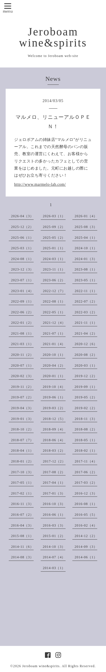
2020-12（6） (86, 344)
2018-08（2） (86, 429)
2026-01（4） (86, 216)
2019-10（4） (54, 387)
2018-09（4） (54, 429)
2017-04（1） (54, 483)
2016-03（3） (54, 525)
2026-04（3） (22, 216)
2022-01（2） (22, 323)
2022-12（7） (54, 291)
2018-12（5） (54, 419)
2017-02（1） (22, 493)
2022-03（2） (86, 312)
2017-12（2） (54, 461)
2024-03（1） (54, 259)
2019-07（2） (22, 397)
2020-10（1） (54, 355)
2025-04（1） (86, 238)
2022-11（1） (86, 291)
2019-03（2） (54, 408)
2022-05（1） (54, 312)
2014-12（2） (86, 536)
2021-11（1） (86, 323)
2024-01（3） (86, 259)
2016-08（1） (86, 504)
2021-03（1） (22, 344)
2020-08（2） (86, 355)
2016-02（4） (86, 525)
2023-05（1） (86, 280)
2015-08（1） (22, 536)
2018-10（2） (22, 429)
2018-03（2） (54, 451)
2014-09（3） (86, 547)
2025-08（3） (86, 227)
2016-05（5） (86, 515)
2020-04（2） (54, 365)
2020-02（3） (22, 376)
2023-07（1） (22, 280)
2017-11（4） (86, 461)
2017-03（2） (86, 483)
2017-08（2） (54, 472)
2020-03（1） (86, 365)
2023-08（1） (86, 269)
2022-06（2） (22, 312)
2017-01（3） (54, 493)
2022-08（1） (54, 301)
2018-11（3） (86, 419)
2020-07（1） (22, 365)
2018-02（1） (86, 451)
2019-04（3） (22, 408)
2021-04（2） (86, 333)
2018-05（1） (86, 440)
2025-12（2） (22, 227)
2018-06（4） (54, 440)
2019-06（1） (54, 397)
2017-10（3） (22, 472)
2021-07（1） (54, 333)
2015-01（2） (54, 536)
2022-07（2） (86, 301)
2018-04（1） (22, 451)
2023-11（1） (54, 269)
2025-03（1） (22, 248)
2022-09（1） (22, 301)
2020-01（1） (54, 376)
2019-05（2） (86, 397)
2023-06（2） (54, 280)
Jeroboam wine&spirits (53, 37)
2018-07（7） (22, 440)
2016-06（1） (54, 515)
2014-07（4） (54, 557)
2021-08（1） (22, 333)
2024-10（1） (86, 248)
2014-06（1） (86, 557)
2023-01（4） (22, 291)
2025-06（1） (22, 238)
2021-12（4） (54, 323)
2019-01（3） (22, 419)
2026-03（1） (54, 216)
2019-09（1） (86, 387)
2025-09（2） (54, 227)
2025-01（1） (54, 248)
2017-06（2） (86, 472)
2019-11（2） (22, 387)
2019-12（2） (86, 376)
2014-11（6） (22, 547)
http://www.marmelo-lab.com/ (40, 184)
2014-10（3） (54, 547)
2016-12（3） (86, 493)
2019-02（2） (86, 408)
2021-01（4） (54, 344)
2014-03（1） (54, 568)
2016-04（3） (22, 525)
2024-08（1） (22, 259)
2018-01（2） (22, 461)
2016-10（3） (54, 504)
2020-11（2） (22, 355)
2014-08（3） (22, 557)
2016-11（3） (22, 504)
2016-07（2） (22, 515)
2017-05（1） (22, 483)
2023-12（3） (22, 269)
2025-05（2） (54, 238)
